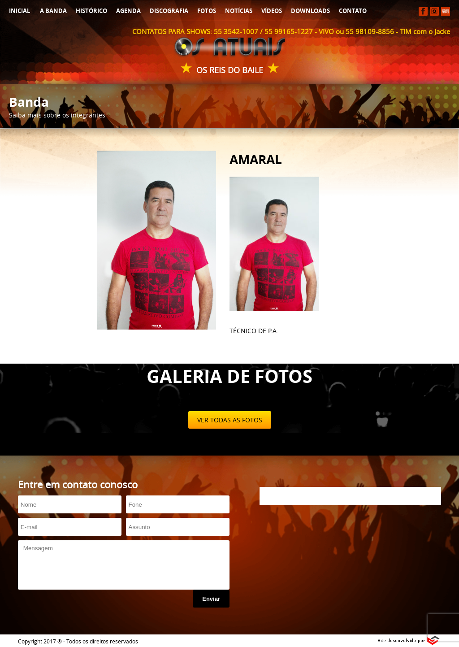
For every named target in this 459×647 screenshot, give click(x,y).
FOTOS (206, 11)
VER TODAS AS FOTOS (229, 420)
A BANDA (53, 11)
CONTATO (353, 11)
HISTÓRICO (91, 11)
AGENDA (128, 11)
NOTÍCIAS (238, 11)
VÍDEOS (271, 11)
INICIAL (19, 11)
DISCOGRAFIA (169, 11)
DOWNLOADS (310, 11)
